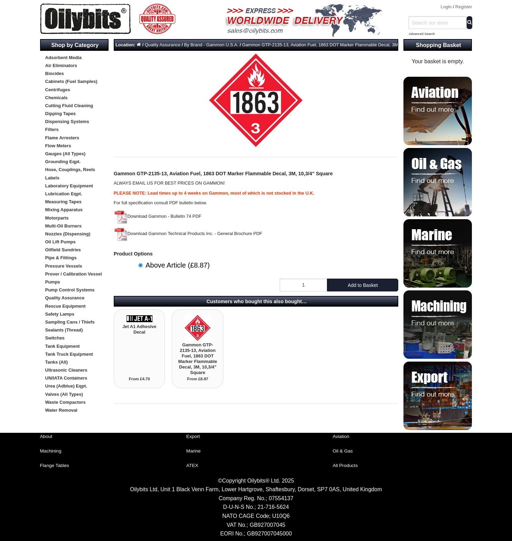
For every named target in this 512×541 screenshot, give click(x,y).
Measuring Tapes (63, 201)
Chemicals (56, 97)
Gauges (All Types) (65, 153)
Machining (51, 451)
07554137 (281, 498)
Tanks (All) (56, 362)
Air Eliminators (61, 65)
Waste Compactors (65, 402)
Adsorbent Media (63, 57)
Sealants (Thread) (64, 330)
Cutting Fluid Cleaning (69, 105)
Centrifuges (57, 89)
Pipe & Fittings (61, 257)
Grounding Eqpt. (63, 161)
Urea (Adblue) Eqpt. (66, 386)
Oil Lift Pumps (60, 241)
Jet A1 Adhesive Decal (139, 329)
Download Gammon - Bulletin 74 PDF (157, 216)
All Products (345, 465)
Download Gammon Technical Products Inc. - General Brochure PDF (188, 233)
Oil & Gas (343, 451)
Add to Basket (363, 285)
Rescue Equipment (65, 306)
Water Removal (61, 410)
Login (446, 6)
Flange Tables (54, 465)
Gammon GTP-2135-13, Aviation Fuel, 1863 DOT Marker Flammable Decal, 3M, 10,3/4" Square (336, 44)
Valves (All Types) (64, 394)
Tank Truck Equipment (69, 354)
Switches (55, 338)
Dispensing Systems (67, 121)
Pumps (52, 282)
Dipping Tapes (60, 113)
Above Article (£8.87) (178, 265)
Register (463, 6)
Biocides (54, 73)
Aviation (341, 436)
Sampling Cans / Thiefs (70, 322)
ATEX (192, 465)
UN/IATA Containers (66, 378)
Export (193, 436)
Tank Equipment (62, 346)
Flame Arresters (62, 137)
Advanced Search (422, 34)
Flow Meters (58, 145)
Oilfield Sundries (63, 249)
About (46, 436)
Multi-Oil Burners (63, 225)
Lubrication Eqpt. (63, 193)
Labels (52, 177)
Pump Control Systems (70, 289)
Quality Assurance (65, 297)
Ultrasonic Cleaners (66, 370)
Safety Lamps (60, 314)
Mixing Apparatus (64, 209)
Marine (193, 451)
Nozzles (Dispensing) (68, 233)
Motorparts (57, 218)
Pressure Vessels (63, 266)
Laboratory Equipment (69, 185)
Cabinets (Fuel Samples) (71, 81)
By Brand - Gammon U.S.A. (211, 44)
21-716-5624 (273, 507)
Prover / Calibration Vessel (73, 274)
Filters (52, 129)
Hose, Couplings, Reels (70, 169)
